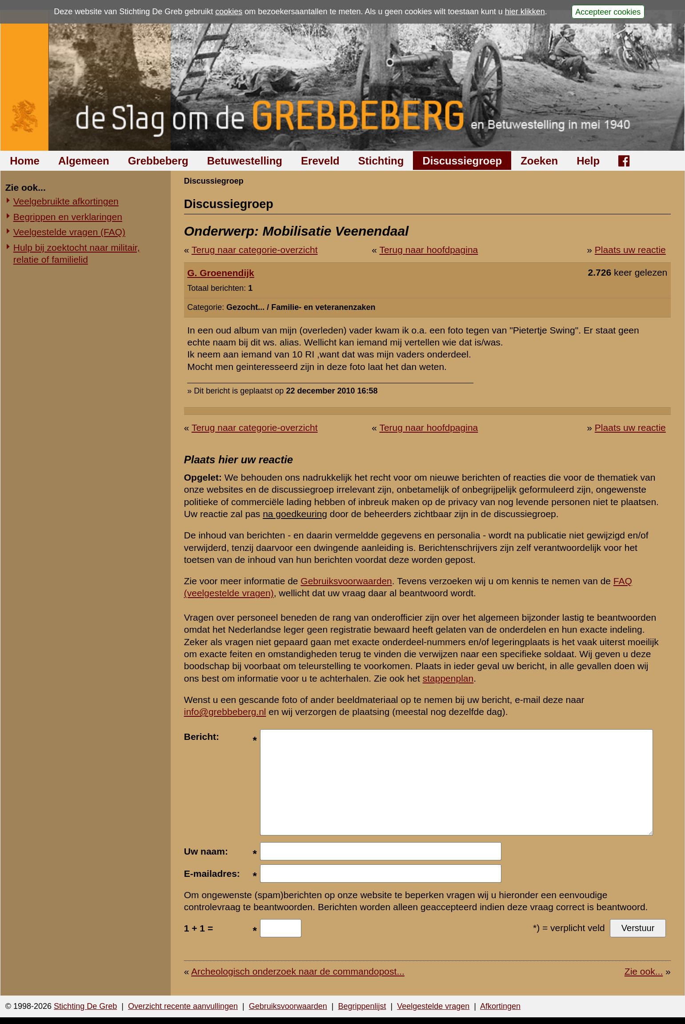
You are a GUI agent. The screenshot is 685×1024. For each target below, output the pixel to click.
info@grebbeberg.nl (225, 712)
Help (588, 161)
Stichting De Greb (85, 1006)
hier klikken (525, 11)
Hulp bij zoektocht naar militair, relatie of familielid (76, 253)
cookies (228, 11)
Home (25, 161)
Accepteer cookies (608, 11)
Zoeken (539, 161)
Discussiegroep (462, 161)
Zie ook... (644, 971)
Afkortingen (500, 1006)
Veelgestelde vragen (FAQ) (69, 232)
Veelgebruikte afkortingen (66, 201)
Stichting (381, 161)
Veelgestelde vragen (433, 1006)
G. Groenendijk (220, 273)
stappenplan (448, 678)
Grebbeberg (158, 161)
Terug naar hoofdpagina (428, 250)
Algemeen (83, 161)
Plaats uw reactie (630, 250)
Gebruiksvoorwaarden (346, 581)
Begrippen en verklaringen (67, 217)
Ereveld (320, 161)
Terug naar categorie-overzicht (255, 250)
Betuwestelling (244, 161)
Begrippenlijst (362, 1006)
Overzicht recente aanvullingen (183, 1006)
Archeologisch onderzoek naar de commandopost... (298, 971)
